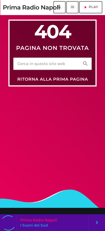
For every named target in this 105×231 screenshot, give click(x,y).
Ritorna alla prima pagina (52, 79)
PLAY (90, 7)
